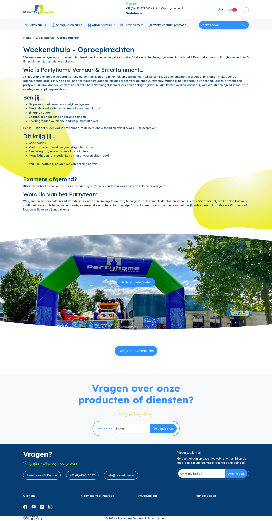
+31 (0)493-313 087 (82, 475)
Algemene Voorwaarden (97, 495)
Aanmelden (236, 473)
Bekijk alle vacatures (136, 351)
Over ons (29, 495)
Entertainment (132, 25)
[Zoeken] (244, 25)
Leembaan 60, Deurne (42, 475)
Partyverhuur (35, 25)
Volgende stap (163, 428)
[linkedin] (42, 508)
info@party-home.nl (169, 8)
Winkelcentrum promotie (168, 25)
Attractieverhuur (101, 25)
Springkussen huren (67, 25)
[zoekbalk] (219, 25)
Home (27, 37)
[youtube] (34, 508)
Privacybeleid (147, 495)
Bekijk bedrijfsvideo (136, 282)
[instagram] (51, 508)
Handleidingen (206, 495)
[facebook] (26, 508)
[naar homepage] (39, 10)
